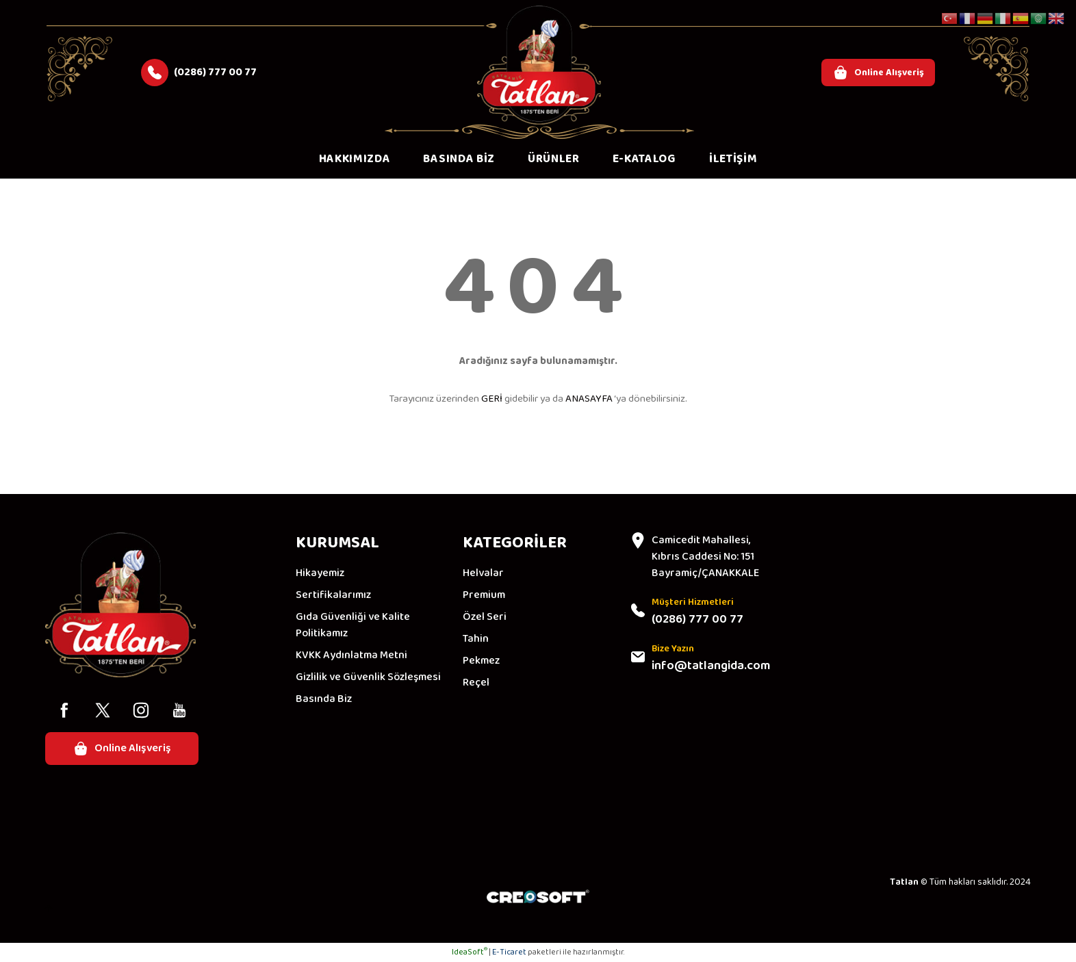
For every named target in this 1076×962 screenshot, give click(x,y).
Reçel (476, 683)
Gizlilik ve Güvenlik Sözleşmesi (368, 677)
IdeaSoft (469, 952)
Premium (484, 595)
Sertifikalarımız (333, 595)
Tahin (476, 639)
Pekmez (481, 661)
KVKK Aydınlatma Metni (351, 655)
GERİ (491, 399)
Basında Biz (324, 699)
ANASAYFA (589, 399)
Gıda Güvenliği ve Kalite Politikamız (353, 625)
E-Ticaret (509, 952)
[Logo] (539, 65)
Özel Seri (485, 617)
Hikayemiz (320, 573)
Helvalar (483, 573)
